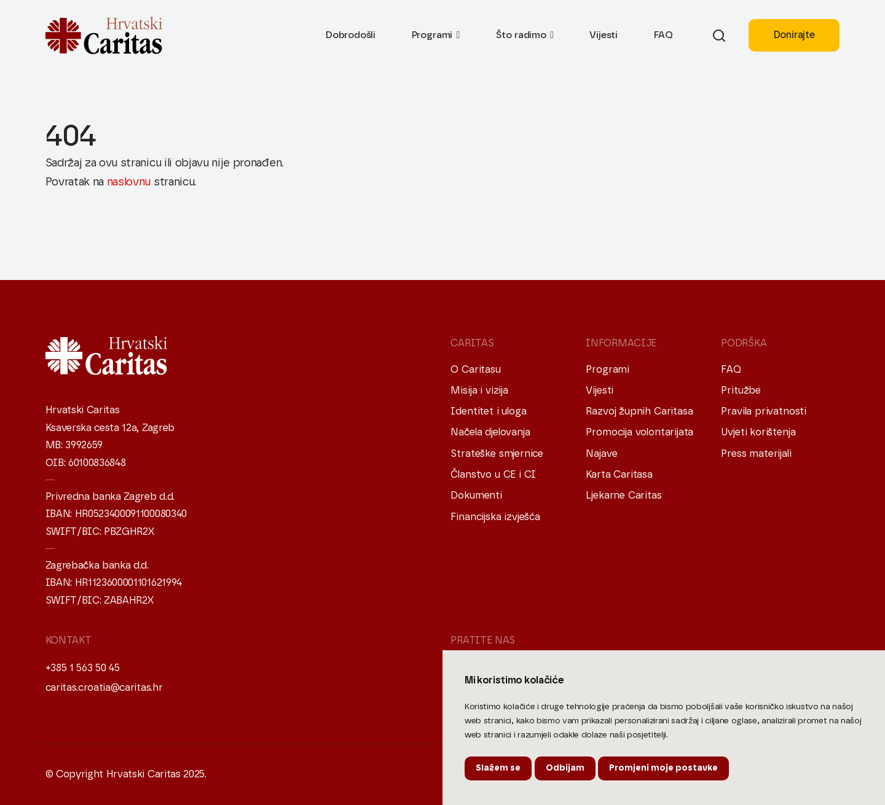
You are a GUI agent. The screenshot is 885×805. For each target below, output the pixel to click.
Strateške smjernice (496, 454)
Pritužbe (741, 390)
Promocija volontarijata (639, 432)
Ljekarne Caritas (623, 495)
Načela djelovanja (490, 432)
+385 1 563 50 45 (82, 668)
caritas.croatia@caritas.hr (104, 688)
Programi (432, 35)
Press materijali (756, 454)
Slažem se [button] (498, 768)
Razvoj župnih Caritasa (639, 411)
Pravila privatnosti (763, 411)
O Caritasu (475, 370)
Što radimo (521, 35)
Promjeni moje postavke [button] (663, 768)
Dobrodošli (351, 35)
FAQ (663, 35)
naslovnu (129, 182)
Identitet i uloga (488, 411)
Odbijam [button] (565, 768)
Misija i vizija (479, 390)
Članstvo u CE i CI (493, 475)
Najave (601, 454)
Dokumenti (476, 495)
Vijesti (603, 35)
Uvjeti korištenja (758, 432)
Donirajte (794, 35)
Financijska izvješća (495, 517)
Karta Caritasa (619, 475)
